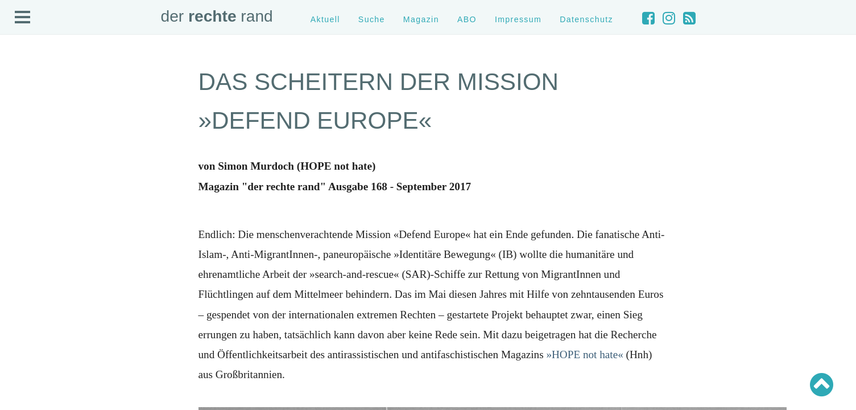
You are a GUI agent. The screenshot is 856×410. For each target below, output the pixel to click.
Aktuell (325, 19)
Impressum (518, 19)
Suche (371, 19)
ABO (467, 19)
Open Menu (22, 17)
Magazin (421, 19)
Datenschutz (586, 19)
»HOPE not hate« (584, 354)
